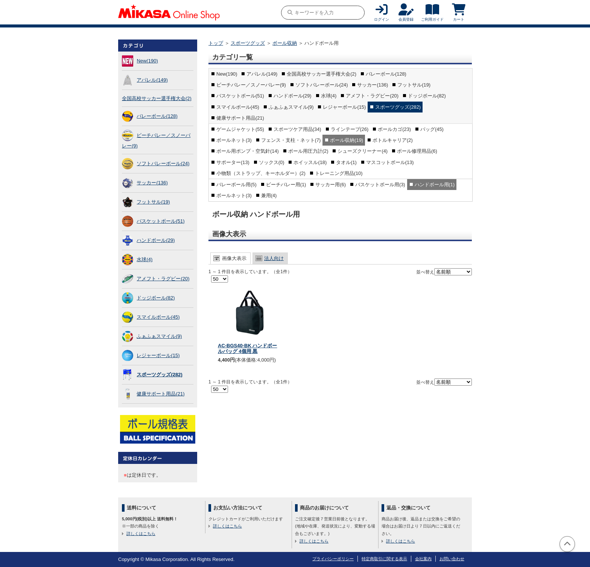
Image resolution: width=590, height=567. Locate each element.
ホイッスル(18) (310, 162)
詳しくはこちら (140, 533)
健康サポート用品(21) (160, 394)
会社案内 (423, 558)
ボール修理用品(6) (417, 151)
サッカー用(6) (330, 184)
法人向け (274, 258)
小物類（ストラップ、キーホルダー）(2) (261, 173)
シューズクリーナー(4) (363, 151)
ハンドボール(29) (156, 240)
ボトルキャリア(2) (393, 140)
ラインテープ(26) (350, 129)
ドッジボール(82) (156, 298)
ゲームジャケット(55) (240, 129)
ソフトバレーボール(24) (163, 163)
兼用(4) (269, 195)
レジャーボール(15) (158, 355)
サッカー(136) (152, 182)
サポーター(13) (232, 162)
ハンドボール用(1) (435, 184)
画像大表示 (234, 258)
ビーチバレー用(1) (286, 184)
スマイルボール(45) (158, 317)
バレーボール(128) (157, 116)
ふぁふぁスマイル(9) (159, 336)
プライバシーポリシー (333, 558)
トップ (215, 43)
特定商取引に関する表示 (384, 558)
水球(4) (144, 259)
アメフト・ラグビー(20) (163, 278)
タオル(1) (346, 162)
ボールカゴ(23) (394, 129)
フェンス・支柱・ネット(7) (291, 140)
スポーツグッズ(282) (159, 374)
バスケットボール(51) (160, 221)
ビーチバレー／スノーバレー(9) (251, 85)
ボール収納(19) (346, 140)
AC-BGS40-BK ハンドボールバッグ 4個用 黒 (247, 348)
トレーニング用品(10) (339, 173)
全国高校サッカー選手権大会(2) (157, 98)
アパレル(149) (152, 80)
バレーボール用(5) (236, 184)
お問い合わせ (451, 558)
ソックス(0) (271, 162)
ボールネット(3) (234, 140)
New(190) (147, 61)
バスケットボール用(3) (380, 184)
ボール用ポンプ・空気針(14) (247, 151)
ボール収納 (284, 43)
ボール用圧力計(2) (308, 151)
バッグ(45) (432, 129)
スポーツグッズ (248, 43)
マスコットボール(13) (390, 162)
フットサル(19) (153, 202)
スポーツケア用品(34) (297, 129)
